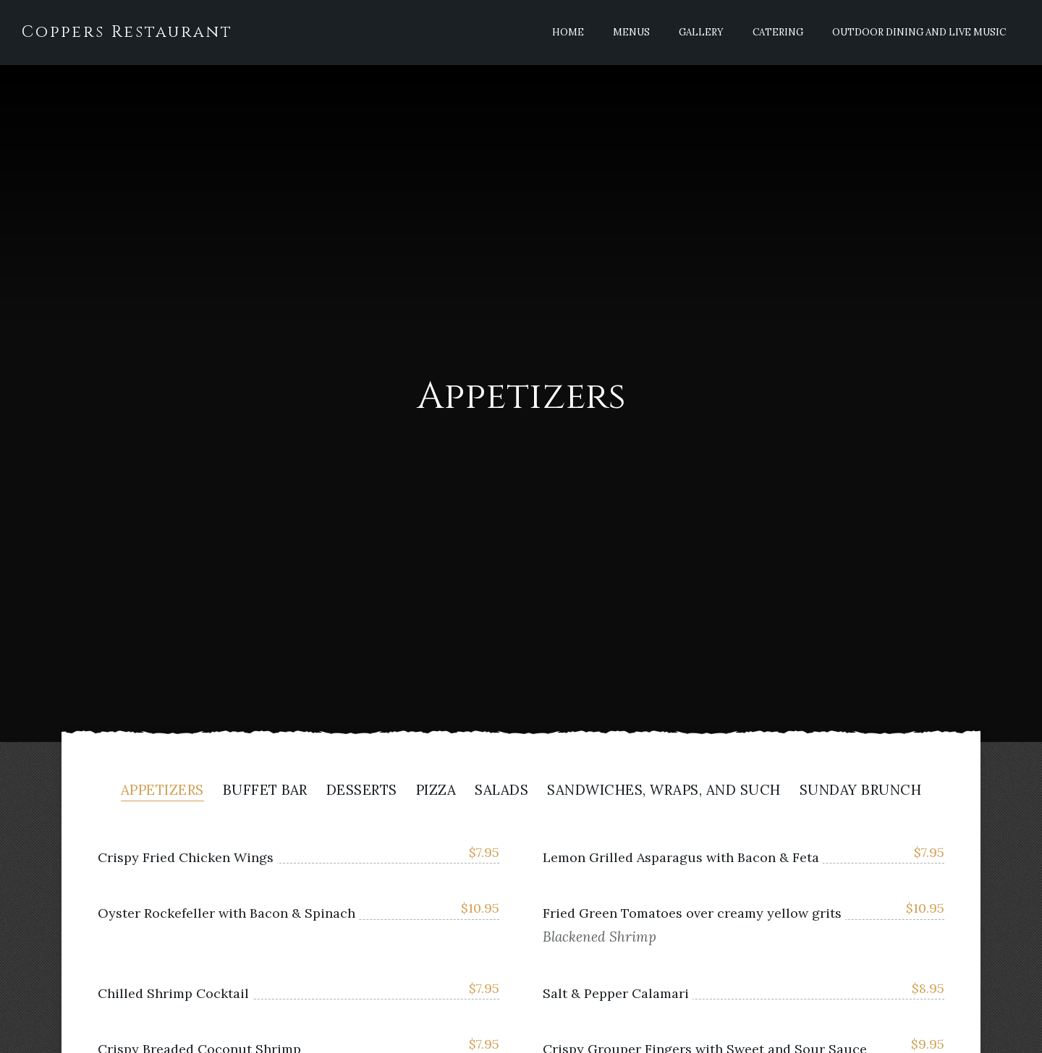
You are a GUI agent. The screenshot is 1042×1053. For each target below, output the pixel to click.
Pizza (436, 790)
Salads (501, 790)
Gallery (701, 32)
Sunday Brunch (861, 790)
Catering (778, 32)
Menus (631, 32)
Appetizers (162, 790)
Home (568, 32)
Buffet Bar (265, 790)
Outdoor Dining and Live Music (919, 32)
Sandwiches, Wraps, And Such (664, 790)
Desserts (361, 790)
